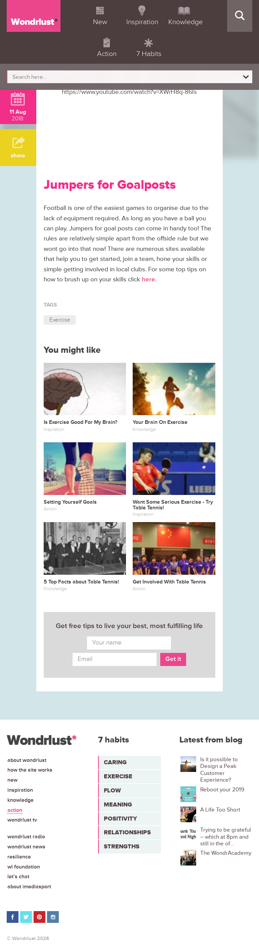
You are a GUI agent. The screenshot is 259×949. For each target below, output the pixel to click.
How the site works (29, 770)
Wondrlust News (26, 846)
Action (14, 810)
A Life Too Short (220, 809)
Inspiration (20, 790)
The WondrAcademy (225, 853)
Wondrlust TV (22, 820)
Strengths (121, 846)
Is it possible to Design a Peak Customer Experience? (219, 769)
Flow (112, 790)
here (148, 279)
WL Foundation (23, 866)
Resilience (19, 856)
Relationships (127, 832)
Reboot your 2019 (222, 789)
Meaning (118, 804)
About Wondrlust (26, 760)
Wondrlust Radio (26, 836)
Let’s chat (18, 876)
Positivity (120, 818)
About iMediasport (29, 886)
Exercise (59, 319)
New (12, 780)
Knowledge (20, 800)
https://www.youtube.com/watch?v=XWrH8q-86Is (129, 92)
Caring (115, 762)
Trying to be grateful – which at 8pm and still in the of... (225, 837)
